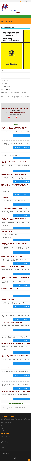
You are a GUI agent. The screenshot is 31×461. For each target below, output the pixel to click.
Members (2, 430)
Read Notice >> (17, 135)
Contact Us (3, 431)
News (2, 427)
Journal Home (5, 73)
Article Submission (6, 86)
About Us (2, 425)
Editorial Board (5, 80)
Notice (2, 428)
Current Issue (5, 70)
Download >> (26, 135)
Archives (4, 83)
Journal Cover (5, 77)
